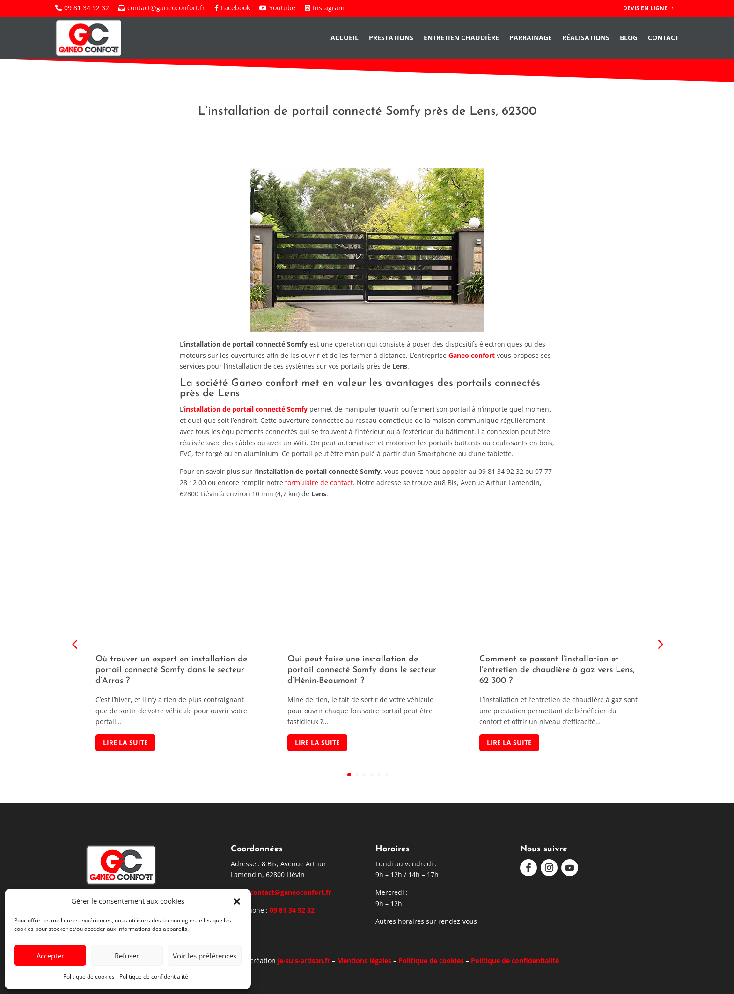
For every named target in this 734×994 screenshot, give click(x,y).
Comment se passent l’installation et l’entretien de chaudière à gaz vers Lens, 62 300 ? (557, 670)
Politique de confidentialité (153, 976)
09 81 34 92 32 (292, 910)
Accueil (344, 37)
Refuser (127, 955)
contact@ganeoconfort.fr (290, 892)
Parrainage (530, 37)
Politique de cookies (89, 976)
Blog (629, 37)
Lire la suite (125, 742)
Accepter (50, 955)
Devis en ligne (645, 8)
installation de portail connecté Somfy (246, 409)
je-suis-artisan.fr (304, 960)
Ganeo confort (471, 355)
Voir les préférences (204, 955)
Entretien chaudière (461, 37)
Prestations (391, 37)
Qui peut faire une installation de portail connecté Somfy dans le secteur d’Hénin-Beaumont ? (361, 670)
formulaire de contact (319, 482)
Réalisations (585, 37)
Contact (663, 37)
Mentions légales (364, 960)
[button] (237, 901)
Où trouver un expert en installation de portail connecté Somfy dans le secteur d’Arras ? (171, 670)
